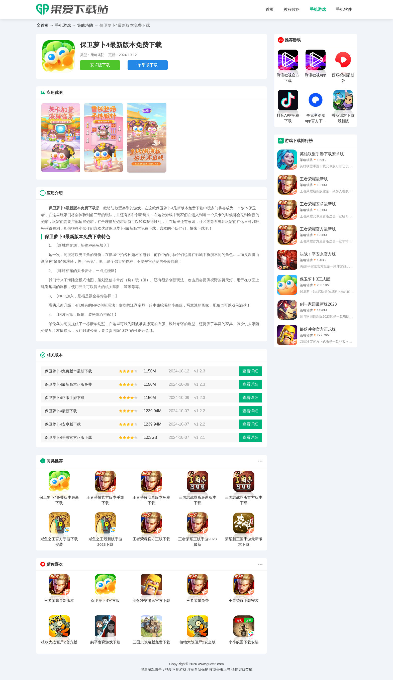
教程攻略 (292, 9)
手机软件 (344, 9)
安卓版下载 (100, 65)
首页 (270, 9)
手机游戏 (318, 9)
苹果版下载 (148, 65)
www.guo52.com (211, 664)
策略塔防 (85, 25)
